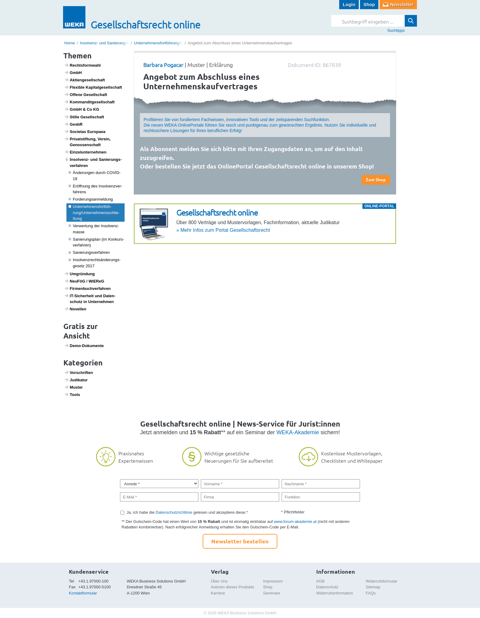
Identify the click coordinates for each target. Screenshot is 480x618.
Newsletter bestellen (240, 541)
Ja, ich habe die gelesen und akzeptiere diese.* (187, 512)
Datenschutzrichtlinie (174, 512)
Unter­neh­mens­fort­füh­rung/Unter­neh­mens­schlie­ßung (94, 212)
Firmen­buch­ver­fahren (87, 288)
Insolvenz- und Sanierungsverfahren (112, 43)
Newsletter (402, 4)
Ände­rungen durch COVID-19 (95, 175)
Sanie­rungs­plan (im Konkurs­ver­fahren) (96, 242)
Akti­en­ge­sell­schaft (84, 79)
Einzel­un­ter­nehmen (85, 152)
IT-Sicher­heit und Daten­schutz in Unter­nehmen (90, 298)
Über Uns (219, 581)
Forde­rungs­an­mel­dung (91, 199)
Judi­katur (76, 379)
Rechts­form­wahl (82, 65)
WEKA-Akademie (297, 432)
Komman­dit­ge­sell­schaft (89, 101)
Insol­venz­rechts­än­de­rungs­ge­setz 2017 (95, 262)
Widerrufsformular (381, 581)
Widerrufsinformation (334, 593)
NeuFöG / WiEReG (84, 281)
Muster (73, 387)
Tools (72, 394)
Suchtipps (396, 30)
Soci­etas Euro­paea (85, 131)
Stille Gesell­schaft (84, 116)
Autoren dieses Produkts (232, 587)
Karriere (218, 593)
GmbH (73, 72)
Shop (369, 4)
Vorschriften (78, 372)
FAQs (371, 593)
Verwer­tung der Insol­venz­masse (94, 229)
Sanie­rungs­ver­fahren (89, 252)
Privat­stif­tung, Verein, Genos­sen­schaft (87, 141)
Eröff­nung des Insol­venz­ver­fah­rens (95, 189)
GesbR (73, 124)
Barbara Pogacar (163, 64)
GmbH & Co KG (81, 109)
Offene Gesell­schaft (85, 94)
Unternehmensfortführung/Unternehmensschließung (180, 43)
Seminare (271, 593)
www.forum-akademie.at (295, 521)
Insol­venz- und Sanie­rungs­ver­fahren (93, 162)
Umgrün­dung (79, 273)
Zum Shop (376, 179)
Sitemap (373, 587)
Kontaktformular (83, 593)
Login (349, 4)
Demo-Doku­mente (84, 345)
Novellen (75, 308)
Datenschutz (327, 587)
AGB (320, 581)
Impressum (273, 581)
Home (69, 43)
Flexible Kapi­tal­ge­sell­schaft (93, 87)
